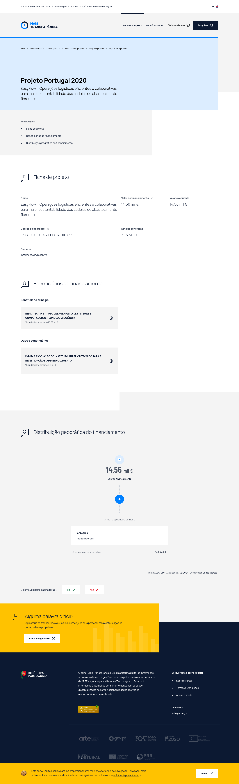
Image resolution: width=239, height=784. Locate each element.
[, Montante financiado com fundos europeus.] (153, 198)
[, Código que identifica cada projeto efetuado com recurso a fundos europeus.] (49, 228)
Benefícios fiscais (154, 25)
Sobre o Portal (184, 681)
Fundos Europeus (132, 25)
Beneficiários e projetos (74, 48)
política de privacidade (127, 775)
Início (23, 48)
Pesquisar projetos (96, 48)
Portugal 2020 (54, 48)
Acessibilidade (184, 695)
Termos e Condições (187, 688)
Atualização (172, 572)
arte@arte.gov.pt (181, 713)
